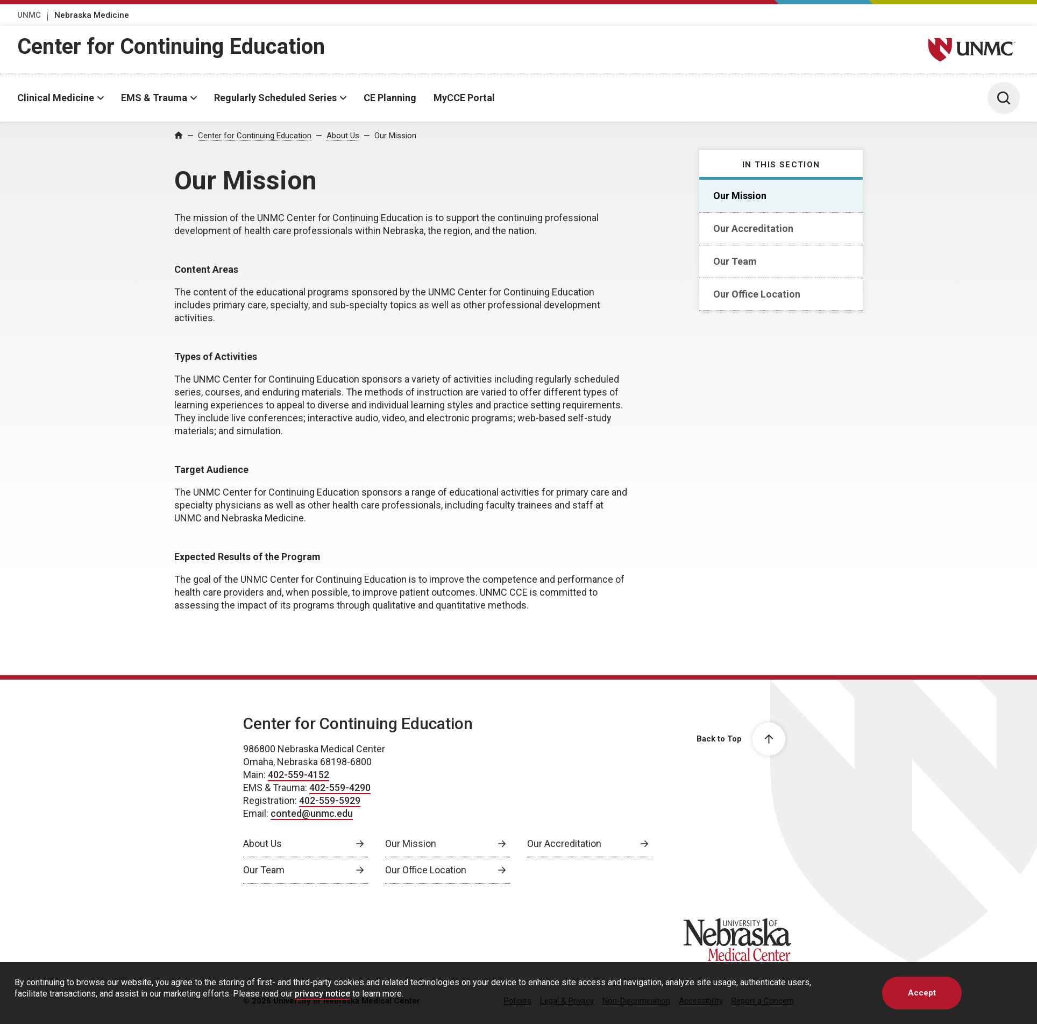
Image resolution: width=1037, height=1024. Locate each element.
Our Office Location (756, 294)
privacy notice (322, 993)
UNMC (29, 15)
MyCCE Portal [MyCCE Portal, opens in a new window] (464, 97)
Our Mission (395, 135)
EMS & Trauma (154, 97)
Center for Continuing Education (171, 46)
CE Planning (390, 97)
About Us (342, 135)
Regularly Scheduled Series (275, 97)
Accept (922, 993)
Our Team (735, 261)
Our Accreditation (753, 228)
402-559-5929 (329, 800)
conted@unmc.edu (312, 813)
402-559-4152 (298, 774)
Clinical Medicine (55, 97)
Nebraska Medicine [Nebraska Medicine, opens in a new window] (91, 15)
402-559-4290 (340, 787)
